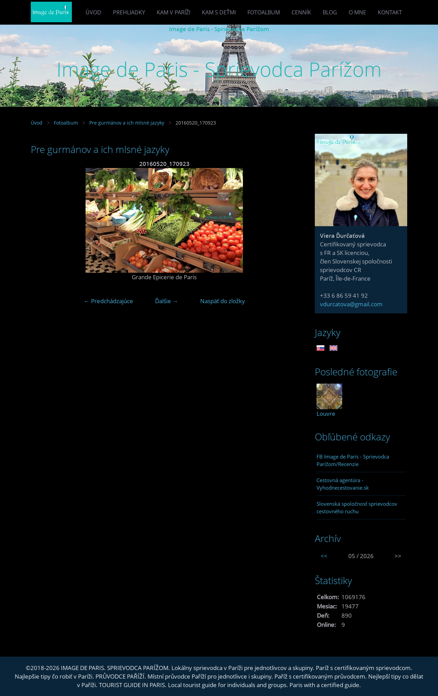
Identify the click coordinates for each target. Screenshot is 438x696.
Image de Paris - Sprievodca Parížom (219, 29)
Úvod (93, 12)
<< (324, 556)
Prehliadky (129, 12)
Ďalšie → (166, 301)
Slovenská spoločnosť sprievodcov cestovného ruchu (357, 507)
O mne (357, 12)
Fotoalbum (263, 12)
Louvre (326, 413)
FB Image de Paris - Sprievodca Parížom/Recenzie (353, 460)
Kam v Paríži (173, 12)
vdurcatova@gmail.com (351, 304)
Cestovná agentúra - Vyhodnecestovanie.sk (343, 484)
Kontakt (390, 12)
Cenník (301, 12)
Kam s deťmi (219, 12)
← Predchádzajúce (108, 301)
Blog (330, 12)
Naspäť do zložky (222, 301)
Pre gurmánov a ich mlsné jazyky (126, 122)
